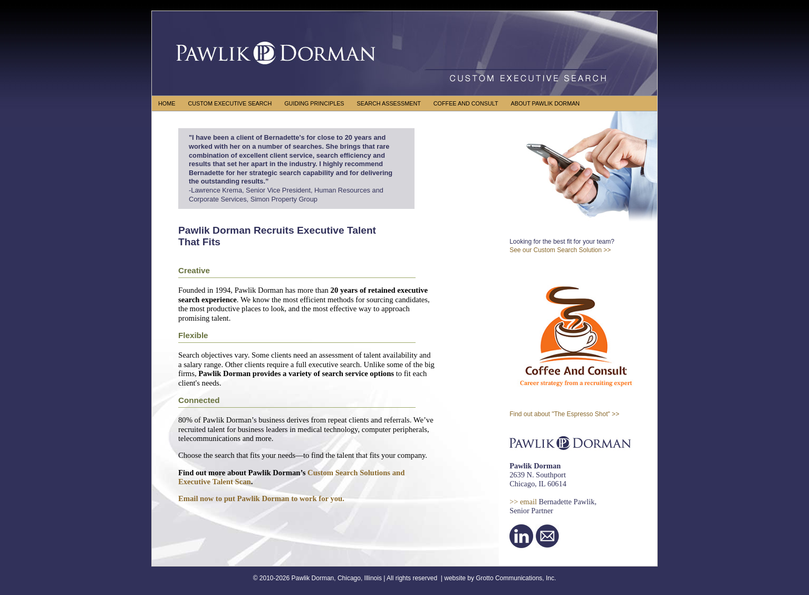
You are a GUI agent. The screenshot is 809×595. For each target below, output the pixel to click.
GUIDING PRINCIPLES (314, 103)
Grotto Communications (509, 578)
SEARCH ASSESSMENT (389, 103)
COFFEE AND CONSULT (466, 103)
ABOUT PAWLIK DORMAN (545, 103)
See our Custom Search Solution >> (560, 250)
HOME (166, 103)
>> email (523, 501)
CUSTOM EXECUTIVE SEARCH (230, 103)
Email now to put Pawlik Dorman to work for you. (261, 498)
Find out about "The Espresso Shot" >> (564, 414)
